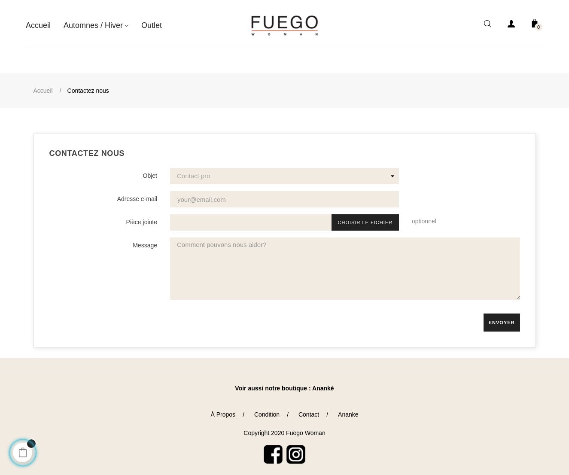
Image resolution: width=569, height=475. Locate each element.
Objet (150, 172)
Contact (308, 410)
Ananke (348, 410)
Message (145, 241)
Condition (267, 410)
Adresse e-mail (137, 195)
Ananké (323, 384)
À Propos (222, 410)
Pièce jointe (141, 218)
